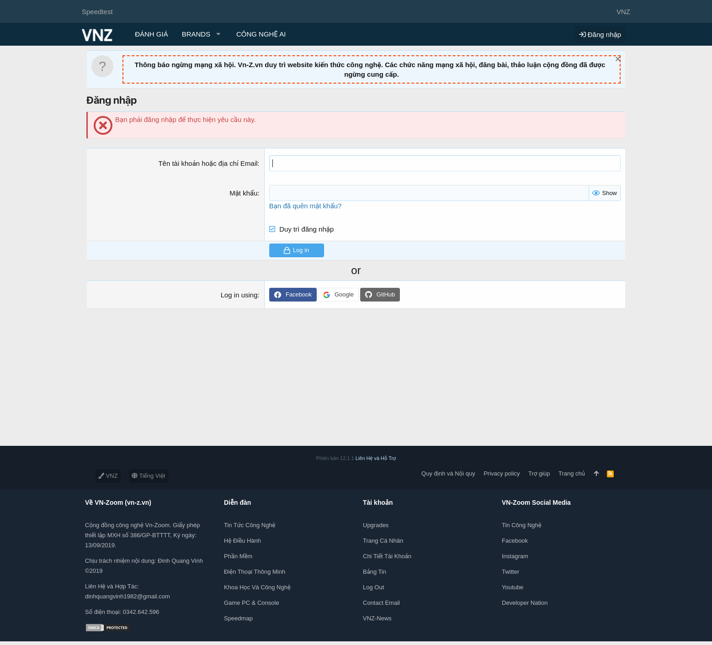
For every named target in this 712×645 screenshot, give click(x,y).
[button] (202, 34)
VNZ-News (377, 618)
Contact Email (381, 602)
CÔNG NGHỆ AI (261, 34)
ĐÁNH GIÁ (151, 34)
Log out (373, 587)
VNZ (108, 475)
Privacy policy (502, 473)
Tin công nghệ (522, 525)
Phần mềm (238, 556)
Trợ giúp (539, 473)
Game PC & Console (251, 602)
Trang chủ (571, 473)
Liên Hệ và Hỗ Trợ (376, 458)
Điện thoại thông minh (254, 571)
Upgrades (375, 525)
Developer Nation (524, 602)
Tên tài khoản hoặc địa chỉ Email (207, 163)
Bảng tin (374, 571)
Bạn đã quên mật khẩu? (305, 206)
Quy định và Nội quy (448, 473)
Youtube (512, 587)
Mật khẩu (243, 193)
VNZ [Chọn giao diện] (623, 12)
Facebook (515, 540)
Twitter (510, 571)
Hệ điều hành (242, 540)
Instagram (515, 556)
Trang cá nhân (383, 540)
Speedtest (97, 12)
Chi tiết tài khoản (387, 556)
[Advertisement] (274, 382)
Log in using (239, 295)
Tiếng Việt (148, 475)
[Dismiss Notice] (617, 60)
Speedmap (238, 618)
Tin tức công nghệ (249, 525)
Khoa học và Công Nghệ (257, 587)
